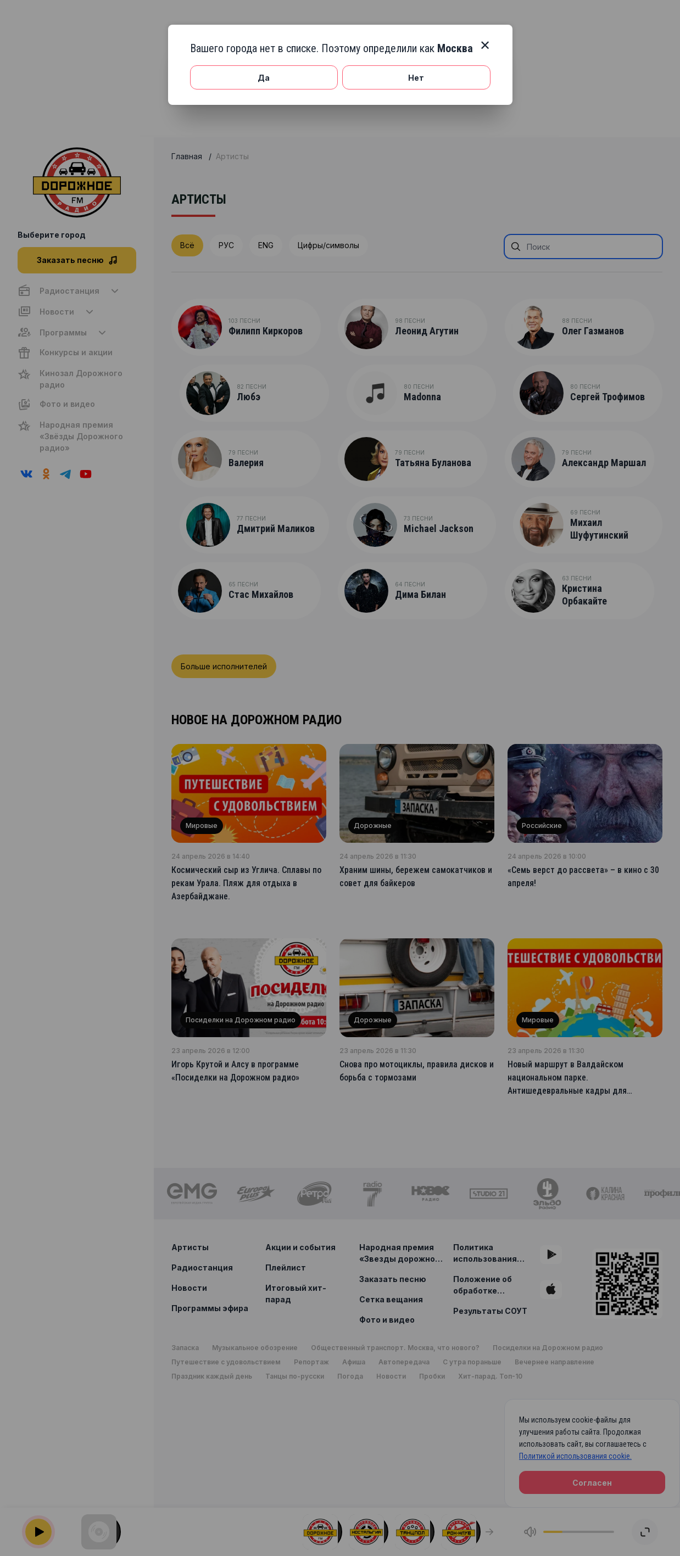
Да (264, 77)
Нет (416, 77)
